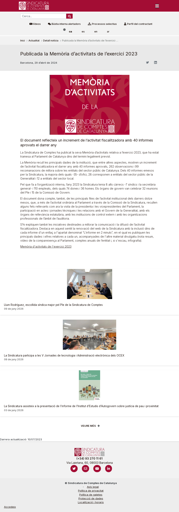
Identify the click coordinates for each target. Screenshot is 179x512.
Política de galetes (90, 494)
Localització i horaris (91, 502)
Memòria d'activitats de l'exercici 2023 (45, 246)
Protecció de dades (90, 498)
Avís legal (93, 486)
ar (108, 31)
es (83, 31)
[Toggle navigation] (157, 6)
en (95, 31)
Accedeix (10, 506)
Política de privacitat (91, 490)
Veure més (88, 425)
